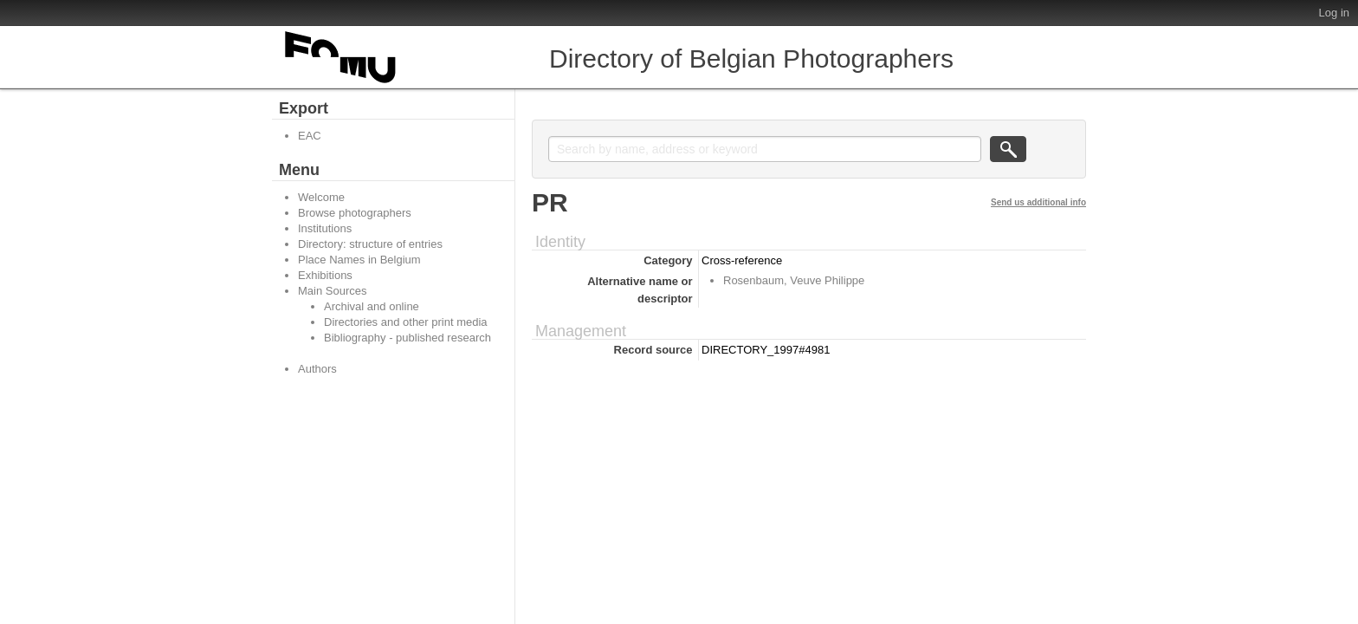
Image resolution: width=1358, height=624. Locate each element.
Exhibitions (325, 275)
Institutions (325, 228)
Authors (317, 368)
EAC (309, 135)
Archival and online (371, 306)
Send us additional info (1038, 202)
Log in (1334, 12)
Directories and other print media (406, 321)
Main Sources (332, 290)
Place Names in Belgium (359, 259)
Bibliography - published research (407, 337)
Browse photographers (354, 212)
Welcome (321, 197)
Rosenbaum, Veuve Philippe (793, 280)
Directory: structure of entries (370, 243)
